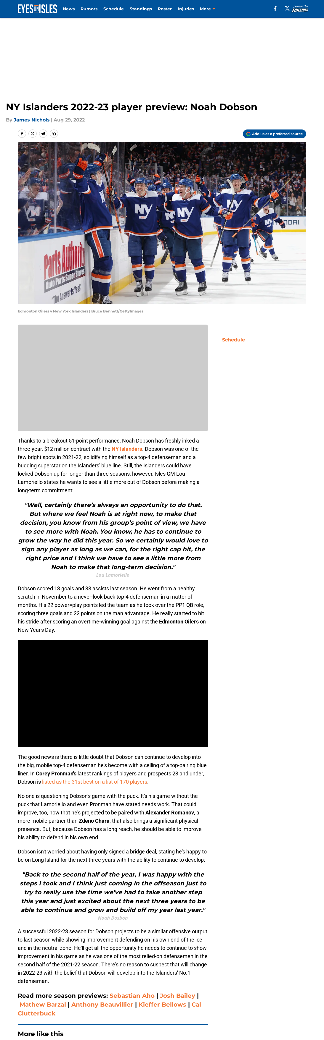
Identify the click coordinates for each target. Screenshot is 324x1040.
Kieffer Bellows (162, 891)
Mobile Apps (292, 981)
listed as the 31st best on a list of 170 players (94, 669)
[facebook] (275, 8)
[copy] (54, 133)
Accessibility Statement (106, 1002)
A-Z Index (169, 1002)
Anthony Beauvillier (102, 891)
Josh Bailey (177, 882)
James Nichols (32, 120)
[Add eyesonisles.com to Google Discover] (274, 133)
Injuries (186, 9)
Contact (167, 981)
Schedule (113, 9)
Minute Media (39, 1018)
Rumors (89, 9)
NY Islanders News (57, 939)
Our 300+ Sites (231, 981)
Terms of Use (229, 992)
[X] (287, 8)
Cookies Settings (234, 1002)
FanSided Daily (33, 992)
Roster (165, 9)
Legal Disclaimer (35, 1002)
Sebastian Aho (133, 882)
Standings (141, 9)
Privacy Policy (174, 992)
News (69, 9)
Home (24, 939)
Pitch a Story (93, 992)
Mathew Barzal (43, 891)
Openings (89, 981)
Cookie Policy (293, 992)
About (23, 981)
